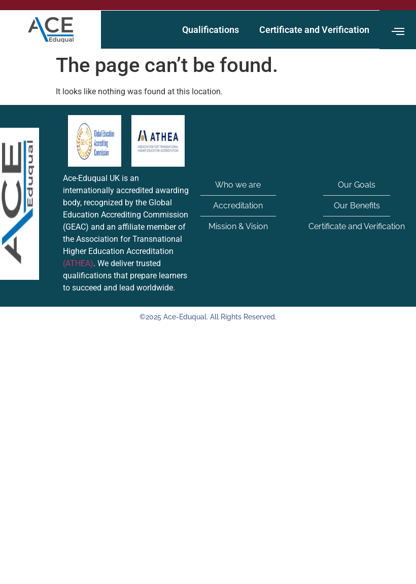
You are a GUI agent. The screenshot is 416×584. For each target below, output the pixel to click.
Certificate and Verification (314, 29)
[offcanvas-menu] (398, 32)
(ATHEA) (78, 263)
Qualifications (210, 29)
